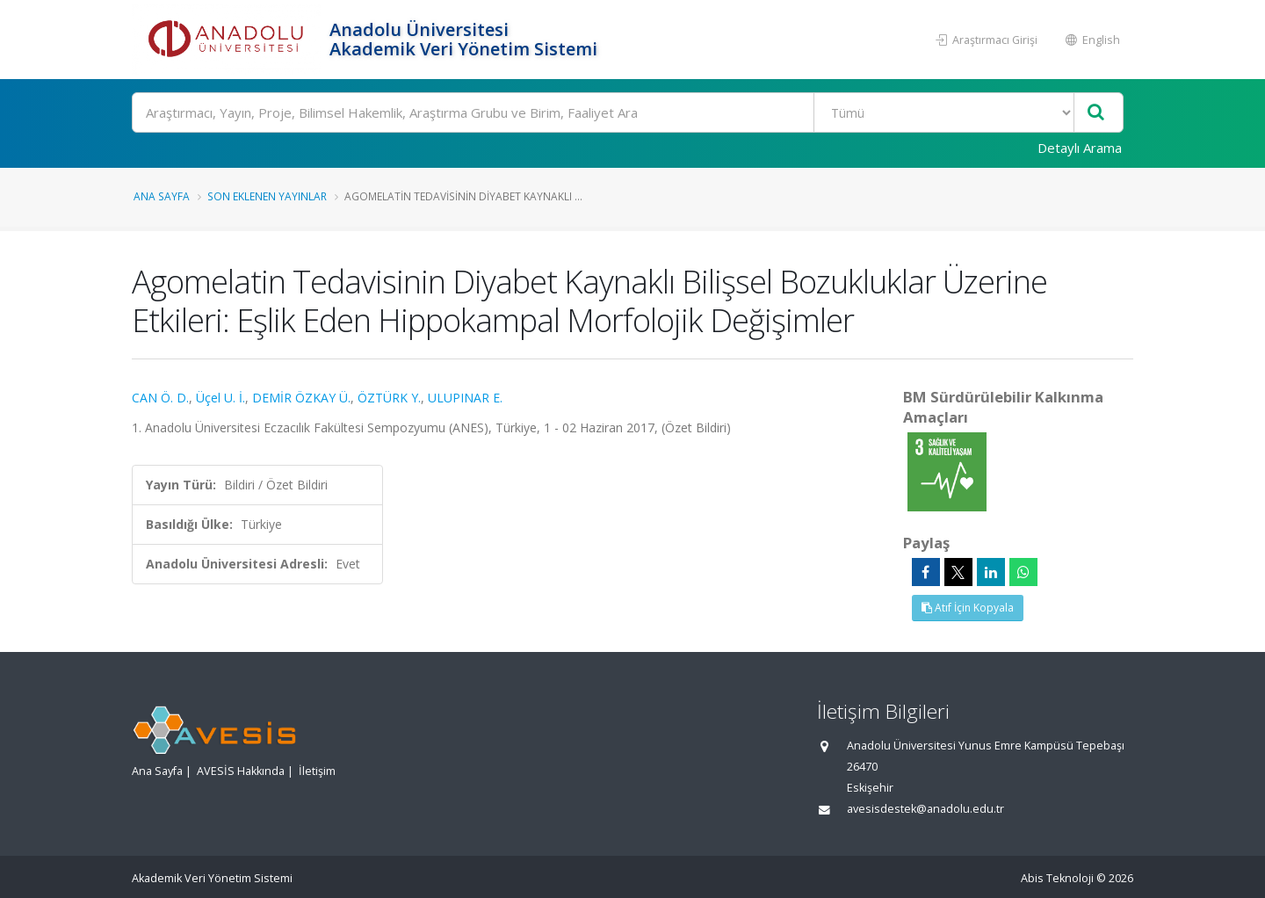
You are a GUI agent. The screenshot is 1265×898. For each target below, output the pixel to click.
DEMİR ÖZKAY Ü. (301, 397)
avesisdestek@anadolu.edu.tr (925, 808)
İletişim (317, 771)
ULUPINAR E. (465, 397)
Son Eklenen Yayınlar (267, 196)
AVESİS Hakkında (241, 771)
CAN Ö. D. (160, 397)
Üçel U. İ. (220, 397)
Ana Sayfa (162, 196)
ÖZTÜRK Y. (389, 397)
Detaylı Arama (1079, 147)
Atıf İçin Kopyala (968, 607)
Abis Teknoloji (1057, 878)
